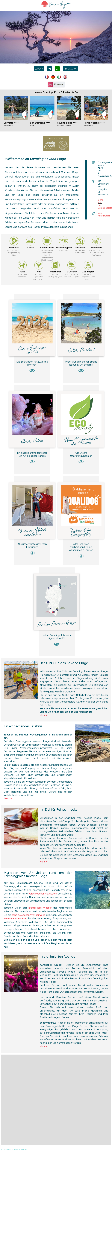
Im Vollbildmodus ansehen (14, 1149)
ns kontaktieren (104, 214)
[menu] (39, 68)
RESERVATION (70, 69)
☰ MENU (39, 69)
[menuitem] (39, 68)
